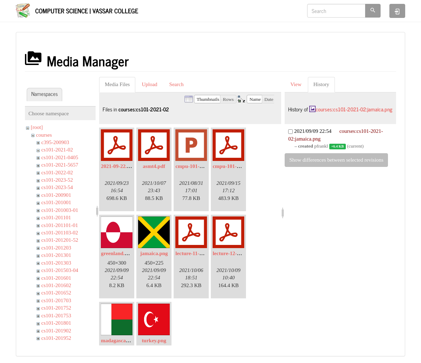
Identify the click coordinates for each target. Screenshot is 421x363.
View (296, 84)
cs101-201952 (56, 338)
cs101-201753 (56, 315)
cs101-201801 (56, 323)
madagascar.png (119, 340)
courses (44, 135)
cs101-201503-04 (59, 270)
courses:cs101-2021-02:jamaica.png (354, 109)
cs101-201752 (56, 308)
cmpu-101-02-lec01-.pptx (203, 166)
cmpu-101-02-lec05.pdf (238, 166)
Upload (149, 84)
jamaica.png (154, 253)
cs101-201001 (56, 202)
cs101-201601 (56, 278)
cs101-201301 (56, 255)
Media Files (117, 84)
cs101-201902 (56, 330)
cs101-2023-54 (57, 187)
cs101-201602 (56, 285)
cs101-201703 (56, 300)
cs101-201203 (56, 248)
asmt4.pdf (154, 166)
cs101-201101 (56, 217)
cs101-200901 (56, 195)
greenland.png (117, 253)
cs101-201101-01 (59, 225)
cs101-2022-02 (57, 172)
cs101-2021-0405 (59, 157)
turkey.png (154, 340)
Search (176, 84)
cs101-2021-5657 (59, 165)
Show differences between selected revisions (336, 160)
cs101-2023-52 (57, 180)
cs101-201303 (56, 263)
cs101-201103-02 (59, 232)
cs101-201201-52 (59, 240)
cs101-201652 (56, 293)
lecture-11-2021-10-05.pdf (204, 253)
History (321, 84)
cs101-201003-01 (59, 210)
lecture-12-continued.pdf (240, 253)
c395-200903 (55, 142)
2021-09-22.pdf (117, 166)
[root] (37, 127)
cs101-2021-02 (57, 150)
